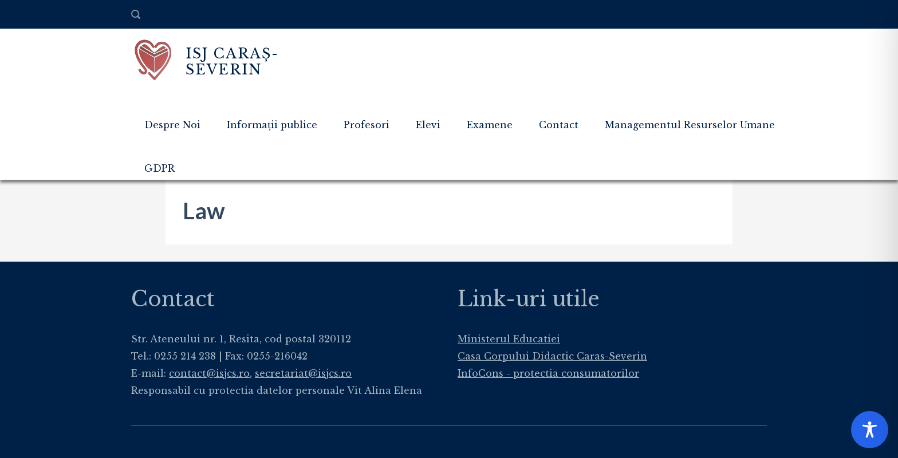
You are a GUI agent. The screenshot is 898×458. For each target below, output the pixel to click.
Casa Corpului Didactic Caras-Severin (552, 356)
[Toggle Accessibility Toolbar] (869, 429)
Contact (558, 125)
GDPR (159, 168)
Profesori (366, 125)
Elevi (428, 125)
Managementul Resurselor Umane (690, 125)
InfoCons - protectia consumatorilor (548, 373)
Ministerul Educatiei (509, 339)
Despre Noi (172, 125)
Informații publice (272, 125)
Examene (490, 125)
